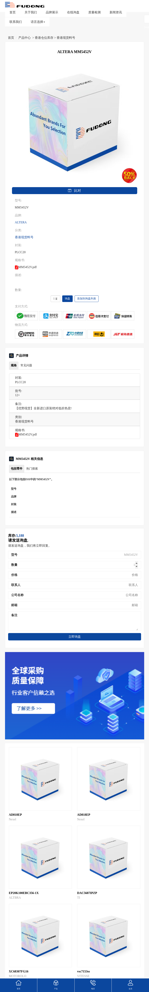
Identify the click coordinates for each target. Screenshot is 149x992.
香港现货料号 (66, 37)
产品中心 (24, 37)
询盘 (67, 298)
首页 (12, 12)
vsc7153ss (83, 971)
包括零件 (16, 468)
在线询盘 (73, 12)
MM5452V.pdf (26, 434)
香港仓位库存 (44, 37)
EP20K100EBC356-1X (24, 893)
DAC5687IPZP (87, 893)
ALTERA (21, 222)
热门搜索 (32, 468)
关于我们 (31, 12)
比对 (74, 191)
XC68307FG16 (18, 971)
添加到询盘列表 (86, 298)
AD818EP (15, 814)
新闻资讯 (116, 12)
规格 (14, 365)
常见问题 (26, 365)
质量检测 (94, 12)
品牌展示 (52, 12)
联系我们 (15, 21)
